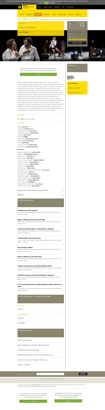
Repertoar (57, 7)
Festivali (54, 14)
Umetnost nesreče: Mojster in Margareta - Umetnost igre (32, 360)
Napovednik (29, 14)
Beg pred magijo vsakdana (25, 247)
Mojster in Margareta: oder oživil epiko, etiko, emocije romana (33, 345)
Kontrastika (31, 386)
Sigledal (21, 386)
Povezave (70, 14)
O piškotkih (37, 386)
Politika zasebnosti (44, 386)
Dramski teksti (70, 7)
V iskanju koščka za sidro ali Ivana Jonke (29, 238)
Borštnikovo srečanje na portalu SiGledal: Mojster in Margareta (36, 275)
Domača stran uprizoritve (74, 88)
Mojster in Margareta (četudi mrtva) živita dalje (31, 220)
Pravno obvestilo (52, 386)
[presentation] (77, 374)
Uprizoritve (38, 14)
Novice (22, 14)
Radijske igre (62, 14)
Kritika (39, 7)
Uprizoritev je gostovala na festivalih (41, 191)
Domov (19, 18)
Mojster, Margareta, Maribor (25, 340)
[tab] (41, 115)
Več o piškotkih (52, 3)
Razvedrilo (78, 14)
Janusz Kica (21, 309)
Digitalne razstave (47, 7)
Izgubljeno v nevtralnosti (24, 365)
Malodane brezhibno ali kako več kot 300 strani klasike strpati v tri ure (35, 355)
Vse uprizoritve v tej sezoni (74, 92)
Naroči (83, 374)
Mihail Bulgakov (22, 323)
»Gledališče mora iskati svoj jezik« (27, 210)
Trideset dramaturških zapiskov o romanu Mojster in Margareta (36, 229)
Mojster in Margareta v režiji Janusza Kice (30, 256)
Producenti (46, 14)
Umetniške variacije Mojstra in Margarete (28, 350)
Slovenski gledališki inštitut (37, 384)
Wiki (63, 7)
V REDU (46, 3)
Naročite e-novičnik (26, 374)
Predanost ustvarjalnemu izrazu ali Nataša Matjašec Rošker (35, 266)
